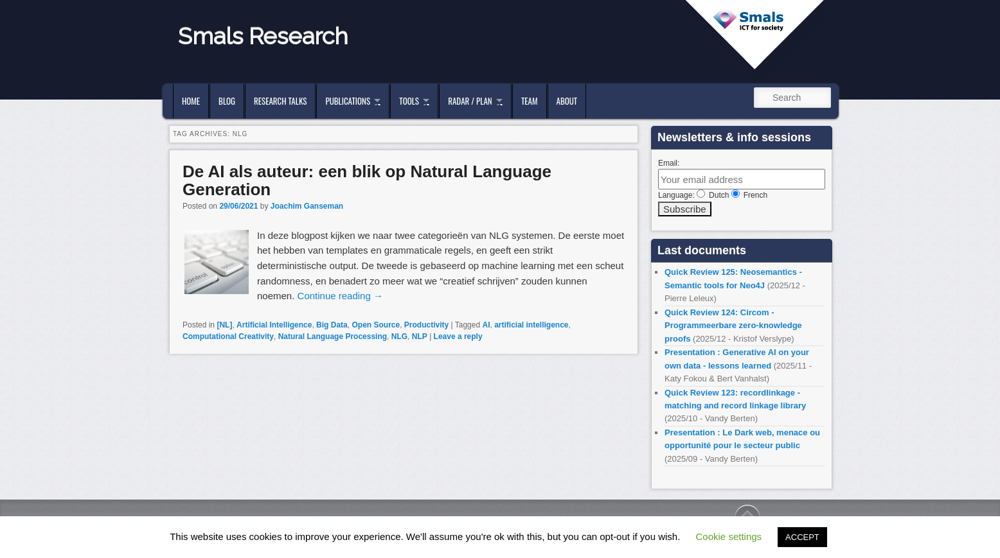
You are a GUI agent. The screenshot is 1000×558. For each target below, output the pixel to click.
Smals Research (263, 35)
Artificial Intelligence (274, 324)
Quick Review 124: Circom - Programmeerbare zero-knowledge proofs (733, 326)
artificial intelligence (531, 324)
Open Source (376, 324)
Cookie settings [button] (729, 536)
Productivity (426, 324)
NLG (399, 336)
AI (486, 324)
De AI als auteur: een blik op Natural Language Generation (367, 181)
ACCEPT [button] (802, 537)
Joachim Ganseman (307, 206)
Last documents (701, 250)
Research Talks (280, 100)
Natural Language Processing (332, 336)
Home (191, 100)
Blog (227, 100)
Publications (347, 100)
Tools (409, 100)
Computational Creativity (228, 336)
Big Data (332, 324)
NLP (419, 336)
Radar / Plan (470, 100)
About (567, 100)
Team (529, 100)
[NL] (224, 324)
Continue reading (340, 295)
